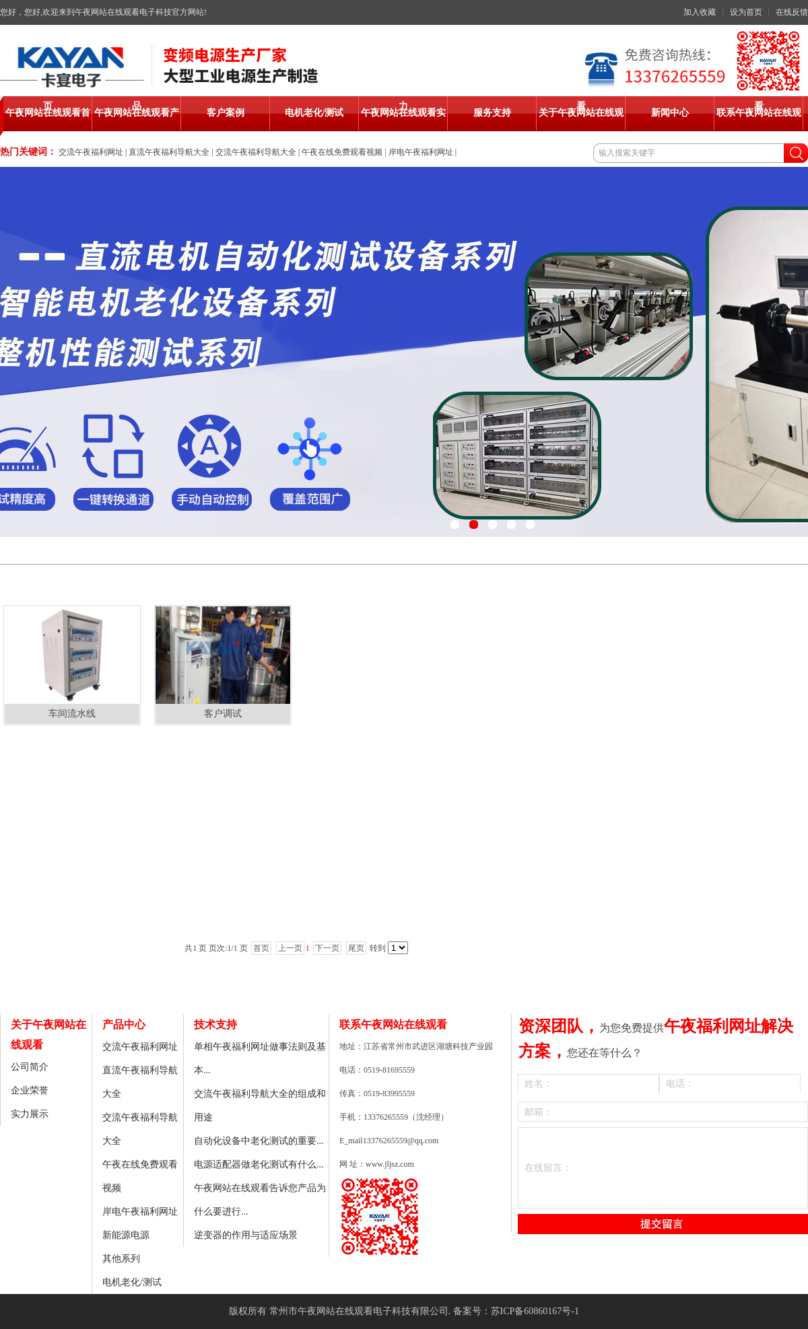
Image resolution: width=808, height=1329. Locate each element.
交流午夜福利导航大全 (255, 152)
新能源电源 (125, 1235)
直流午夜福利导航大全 (169, 152)
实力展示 (29, 1114)
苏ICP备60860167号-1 (535, 1311)
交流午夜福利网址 (91, 152)
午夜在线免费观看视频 (342, 152)
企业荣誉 (29, 1090)
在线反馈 (792, 12)
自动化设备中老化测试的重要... (259, 1141)
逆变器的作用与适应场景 (246, 1235)
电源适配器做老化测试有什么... (259, 1164)
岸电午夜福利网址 (421, 152)
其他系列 (121, 1259)
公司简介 (29, 1067)
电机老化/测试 (132, 1282)
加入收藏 (699, 12)
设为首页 (746, 12)
